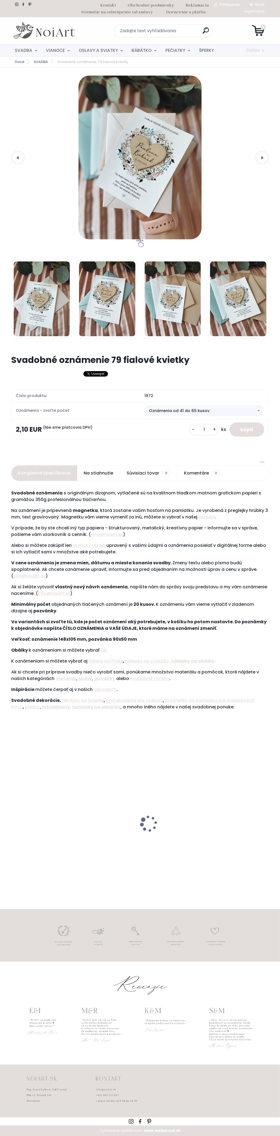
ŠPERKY (206, 50)
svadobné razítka (149, 678)
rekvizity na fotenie (83, 700)
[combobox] (204, 410)
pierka (32, 707)
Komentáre (202, 473)
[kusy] (204, 430)
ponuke (207, 517)
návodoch (104, 689)
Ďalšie (253, 50)
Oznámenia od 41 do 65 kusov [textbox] (179, 410)
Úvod (19, 61)
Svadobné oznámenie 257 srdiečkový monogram (129, 839)
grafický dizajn (89, 545)
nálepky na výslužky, (148, 661)
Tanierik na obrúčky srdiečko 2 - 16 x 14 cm (52, 839)
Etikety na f (100, 661)
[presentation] (18, 157)
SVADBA (23, 50)
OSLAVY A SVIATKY (98, 50)
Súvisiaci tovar (149, 473)
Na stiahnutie (98, 473)
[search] (206, 32)
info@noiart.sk (107, 534)
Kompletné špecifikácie (44, 473)
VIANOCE (55, 50)
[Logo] (44, 30)
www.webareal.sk (162, 1130)
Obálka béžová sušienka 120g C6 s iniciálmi (225, 839)
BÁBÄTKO (141, 50)
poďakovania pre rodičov (134, 700)
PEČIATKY (175, 50)
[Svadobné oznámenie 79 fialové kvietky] (140, 157)
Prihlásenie (230, 4)
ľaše (118, 661)
